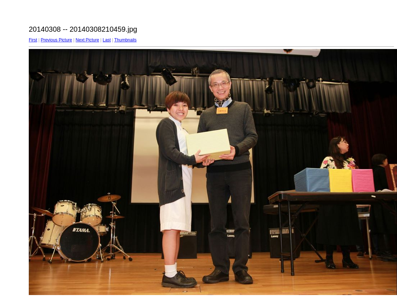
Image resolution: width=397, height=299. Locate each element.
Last (106, 40)
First (33, 40)
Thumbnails (125, 40)
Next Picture (87, 40)
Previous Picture (56, 40)
